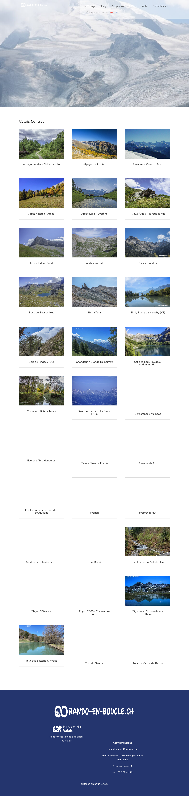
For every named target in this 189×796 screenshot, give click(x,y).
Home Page (89, 6)
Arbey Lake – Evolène (94, 214)
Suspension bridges (123, 6)
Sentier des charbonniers (41, 562)
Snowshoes (159, 6)
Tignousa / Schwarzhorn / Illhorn (148, 613)
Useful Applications (93, 12)
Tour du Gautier (94, 663)
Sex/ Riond (94, 562)
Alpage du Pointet (94, 164)
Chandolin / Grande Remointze (94, 362)
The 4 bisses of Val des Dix (147, 562)
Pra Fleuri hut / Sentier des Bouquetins (41, 511)
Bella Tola (94, 312)
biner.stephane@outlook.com (122, 749)
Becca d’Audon (148, 263)
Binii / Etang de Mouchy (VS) (147, 312)
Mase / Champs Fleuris (94, 463)
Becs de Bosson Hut (41, 312)
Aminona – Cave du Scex (148, 164)
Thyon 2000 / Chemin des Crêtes (94, 613)
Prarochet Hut (147, 512)
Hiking (102, 6)
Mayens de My (148, 463)
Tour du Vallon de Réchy (148, 663)
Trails (143, 6)
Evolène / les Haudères (41, 460)
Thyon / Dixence (41, 611)
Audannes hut (94, 263)
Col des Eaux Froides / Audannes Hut (147, 363)
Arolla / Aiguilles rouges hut (148, 214)
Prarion (94, 512)
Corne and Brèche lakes (41, 411)
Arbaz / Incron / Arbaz (41, 214)
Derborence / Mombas (147, 414)
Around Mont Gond (41, 263)
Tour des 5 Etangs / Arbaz (41, 660)
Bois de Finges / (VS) (41, 362)
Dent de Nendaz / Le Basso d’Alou (94, 412)
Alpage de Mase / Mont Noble (41, 164)
